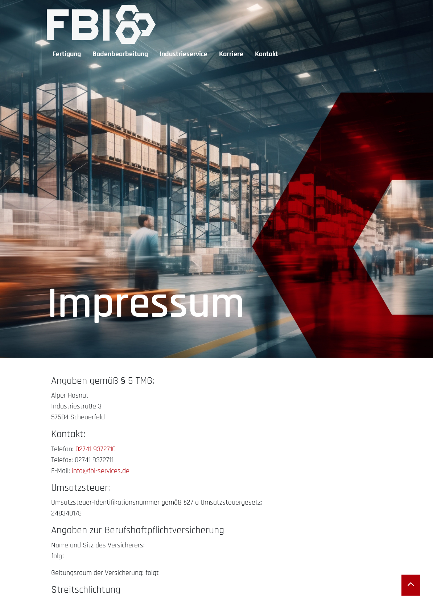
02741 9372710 (95, 449)
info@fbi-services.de (100, 471)
